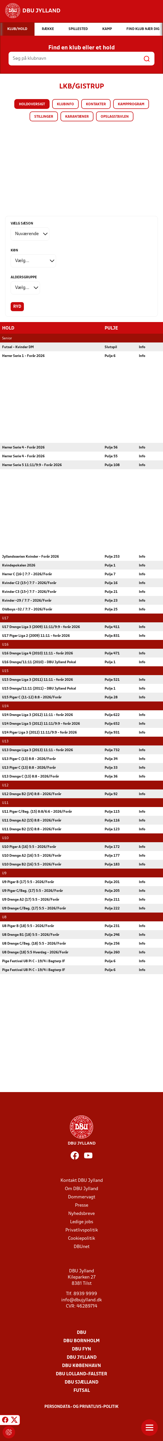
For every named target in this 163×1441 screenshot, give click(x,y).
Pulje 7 (110, 574)
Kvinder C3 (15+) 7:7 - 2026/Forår (29, 591)
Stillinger (43, 116)
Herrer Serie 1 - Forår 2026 (23, 355)
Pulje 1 (110, 565)
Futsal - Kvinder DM (18, 347)
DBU (81, 1332)
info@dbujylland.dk (81, 1300)
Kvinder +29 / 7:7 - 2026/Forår (26, 600)
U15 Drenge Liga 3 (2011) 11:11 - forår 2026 (37, 679)
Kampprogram (131, 104)
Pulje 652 (112, 723)
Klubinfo (65, 104)
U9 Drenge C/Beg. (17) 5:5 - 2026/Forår (34, 908)
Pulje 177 (112, 855)
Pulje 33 (111, 767)
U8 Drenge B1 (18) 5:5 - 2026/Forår (30, 934)
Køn (14, 250)
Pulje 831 (112, 635)
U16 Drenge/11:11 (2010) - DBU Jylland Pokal (39, 662)
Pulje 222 (112, 908)
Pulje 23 (111, 600)
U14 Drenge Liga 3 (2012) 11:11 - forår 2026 (37, 714)
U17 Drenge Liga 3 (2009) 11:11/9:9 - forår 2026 (41, 627)
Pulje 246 (112, 934)
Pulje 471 (112, 653)
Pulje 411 (112, 627)
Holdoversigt (32, 104)
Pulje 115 (112, 811)
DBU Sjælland (81, 1382)
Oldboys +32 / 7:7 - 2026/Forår (27, 609)
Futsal (81, 1390)
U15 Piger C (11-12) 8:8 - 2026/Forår (32, 697)
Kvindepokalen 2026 (18, 565)
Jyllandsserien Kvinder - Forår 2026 (30, 556)
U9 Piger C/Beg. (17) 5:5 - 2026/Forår (32, 890)
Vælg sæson (22, 223)
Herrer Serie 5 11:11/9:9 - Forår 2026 (32, 465)
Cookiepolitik (81, 1238)
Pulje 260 (112, 952)
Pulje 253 (112, 556)
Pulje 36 (111, 776)
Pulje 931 (112, 732)
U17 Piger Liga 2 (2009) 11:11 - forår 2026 (36, 635)
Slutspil (111, 347)
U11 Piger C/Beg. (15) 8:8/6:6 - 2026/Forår (37, 811)
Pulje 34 (111, 758)
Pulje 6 (110, 355)
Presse (81, 1205)
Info (142, 347)
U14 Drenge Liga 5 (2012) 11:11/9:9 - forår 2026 (41, 723)
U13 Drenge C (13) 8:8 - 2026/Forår (30, 776)
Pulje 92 (111, 794)
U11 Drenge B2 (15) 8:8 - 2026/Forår (31, 829)
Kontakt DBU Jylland (81, 1180)
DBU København (81, 1365)
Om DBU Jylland (81, 1188)
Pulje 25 (111, 609)
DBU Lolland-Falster (81, 1374)
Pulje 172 (112, 846)
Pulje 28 (111, 697)
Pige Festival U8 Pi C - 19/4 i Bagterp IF (33, 961)
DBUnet (82, 1246)
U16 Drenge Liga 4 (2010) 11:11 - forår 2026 (37, 653)
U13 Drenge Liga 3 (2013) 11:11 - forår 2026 (37, 750)
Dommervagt (81, 1197)
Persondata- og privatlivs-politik (81, 1406)
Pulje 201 (112, 882)
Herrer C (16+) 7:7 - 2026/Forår (27, 574)
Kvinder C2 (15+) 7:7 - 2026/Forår (29, 583)
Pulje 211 (112, 899)
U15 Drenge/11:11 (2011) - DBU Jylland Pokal (39, 688)
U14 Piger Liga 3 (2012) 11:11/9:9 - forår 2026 (39, 732)
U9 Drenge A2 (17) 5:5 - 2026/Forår (30, 899)
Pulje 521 (112, 679)
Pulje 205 (112, 890)
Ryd (17, 307)
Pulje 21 (111, 591)
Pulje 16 (111, 583)
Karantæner (77, 116)
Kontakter (96, 104)
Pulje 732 (112, 750)
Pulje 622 (112, 714)
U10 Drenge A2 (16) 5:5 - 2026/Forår (31, 855)
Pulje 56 (111, 447)
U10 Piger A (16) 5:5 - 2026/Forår (29, 846)
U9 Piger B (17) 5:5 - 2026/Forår (28, 882)
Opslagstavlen (115, 116)
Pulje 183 (112, 864)
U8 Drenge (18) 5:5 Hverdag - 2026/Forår (35, 952)
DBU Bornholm (81, 1341)
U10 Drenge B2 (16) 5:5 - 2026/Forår (31, 864)
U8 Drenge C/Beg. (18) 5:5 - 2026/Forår (34, 943)
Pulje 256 (112, 943)
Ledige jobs (81, 1222)
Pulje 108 (112, 465)
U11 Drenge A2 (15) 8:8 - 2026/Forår (31, 820)
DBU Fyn (81, 1349)
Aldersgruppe (24, 277)
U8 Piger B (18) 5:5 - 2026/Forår (28, 926)
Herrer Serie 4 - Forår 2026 (23, 447)
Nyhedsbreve (81, 1213)
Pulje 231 (112, 926)
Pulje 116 (112, 820)
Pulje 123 (112, 829)
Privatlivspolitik (81, 1230)
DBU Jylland (82, 1357)
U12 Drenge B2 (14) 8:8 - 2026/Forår (31, 794)
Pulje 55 (111, 456)
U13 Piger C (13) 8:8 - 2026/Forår (29, 758)
